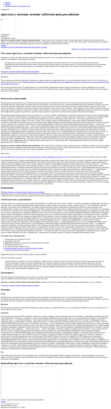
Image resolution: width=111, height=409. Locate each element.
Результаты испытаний (15, 47)
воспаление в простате (56, 82)
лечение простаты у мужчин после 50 (17, 6)
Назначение (28, 47)
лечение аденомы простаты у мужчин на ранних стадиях (24, 248)
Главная (7, 2)
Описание (4, 47)
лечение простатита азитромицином (17, 250)
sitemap (3, 401)
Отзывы (44, 47)
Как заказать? (36, 47)
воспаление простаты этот (9, 84)
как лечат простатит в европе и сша (13, 157)
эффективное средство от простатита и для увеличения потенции (87, 82)
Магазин (8, 4)
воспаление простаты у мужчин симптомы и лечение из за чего (46, 157)
